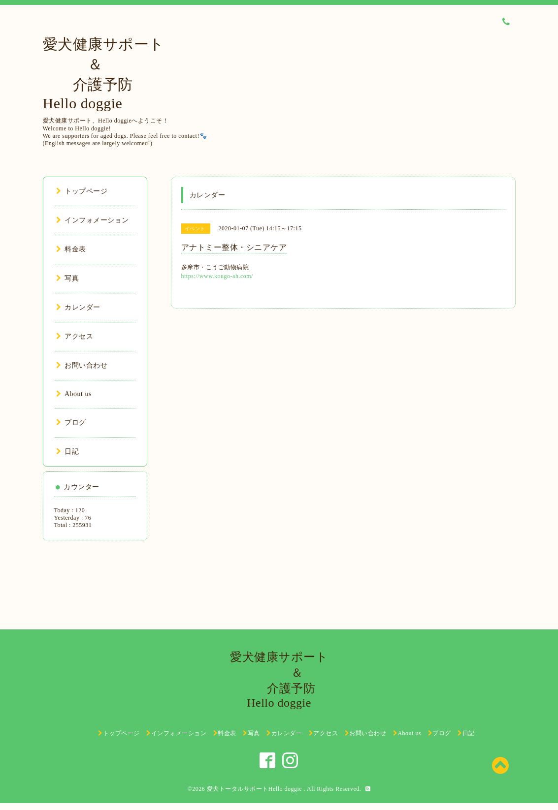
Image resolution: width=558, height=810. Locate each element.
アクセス (75, 336)
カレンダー (78, 307)
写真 (67, 278)
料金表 (71, 249)
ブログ (71, 422)
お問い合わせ (82, 365)
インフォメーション (92, 220)
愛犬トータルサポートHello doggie (255, 788)
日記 (67, 451)
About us (74, 394)
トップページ (82, 191)
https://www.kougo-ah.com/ (217, 276)
